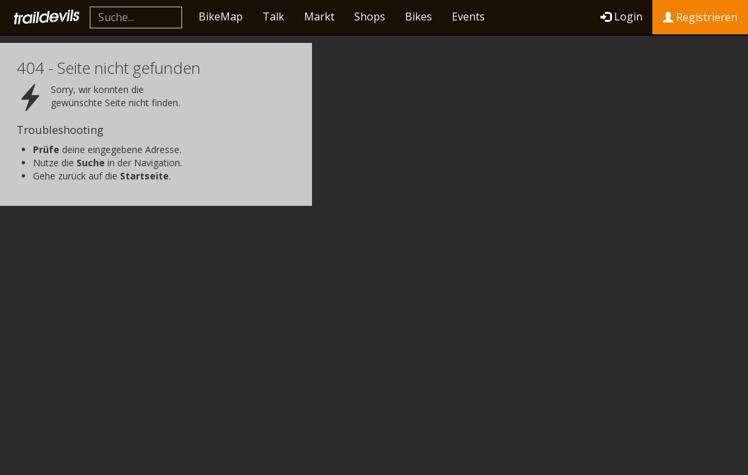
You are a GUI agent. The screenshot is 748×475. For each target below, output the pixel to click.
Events (468, 16)
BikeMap (221, 16)
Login (621, 16)
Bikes (418, 16)
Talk (273, 16)
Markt (319, 16)
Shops (369, 16)
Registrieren (700, 17)
